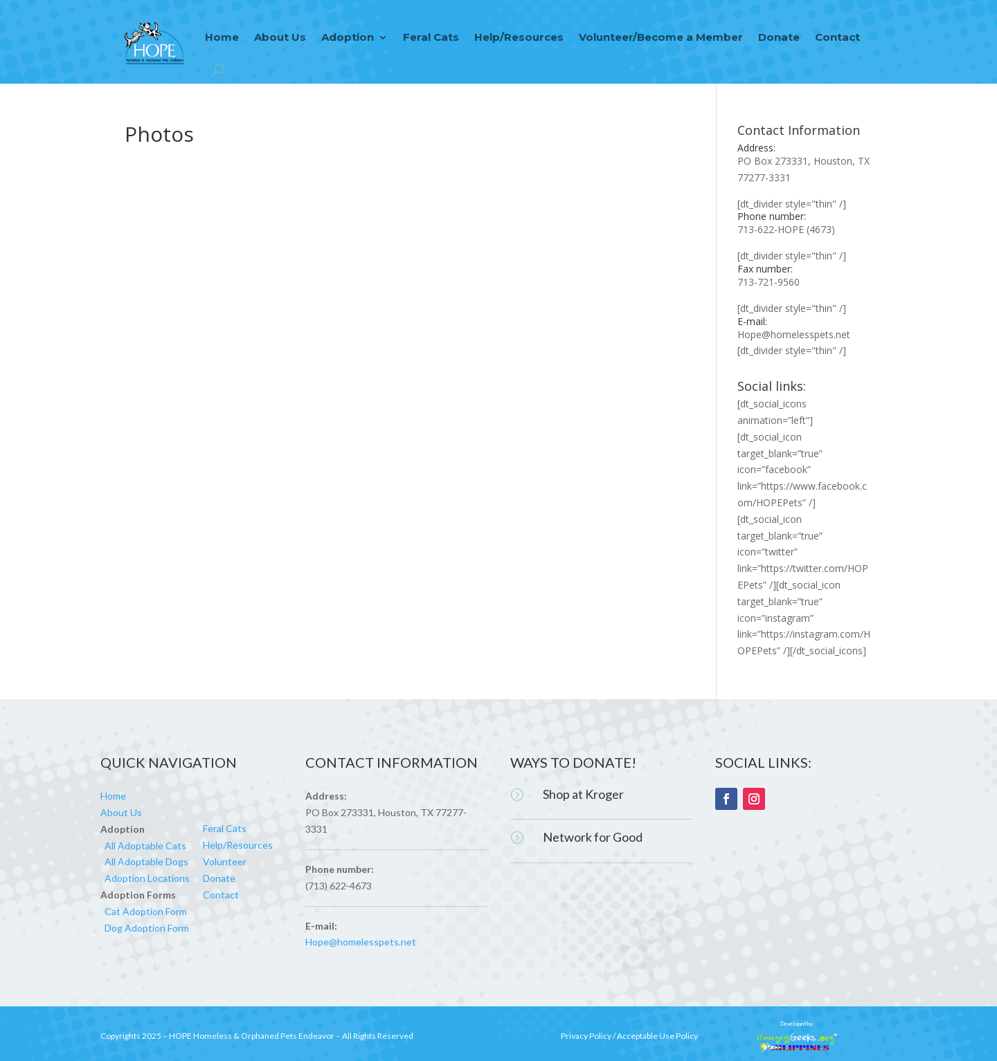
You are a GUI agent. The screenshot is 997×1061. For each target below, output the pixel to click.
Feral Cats (431, 37)
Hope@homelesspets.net (793, 334)
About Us (280, 37)
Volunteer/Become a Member (661, 37)
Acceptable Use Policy (657, 1036)
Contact (837, 37)
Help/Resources (519, 37)
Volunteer (224, 861)
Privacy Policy (586, 1036)
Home (222, 37)
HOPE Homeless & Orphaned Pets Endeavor (251, 1036)
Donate (779, 37)
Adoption (347, 37)
